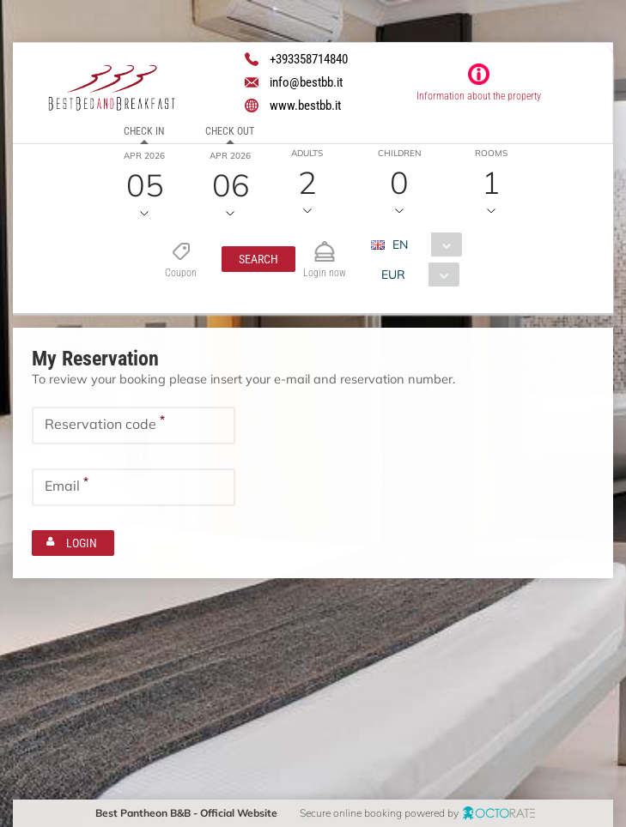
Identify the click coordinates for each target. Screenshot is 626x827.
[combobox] (423, 244)
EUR (393, 274)
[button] (258, 259)
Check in (144, 131)
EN (400, 244)
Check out (229, 131)
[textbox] (133, 425)
